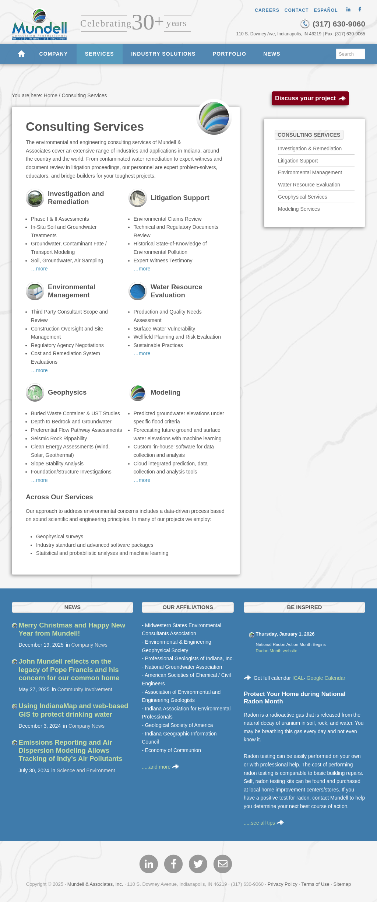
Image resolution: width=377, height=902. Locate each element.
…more (39, 269)
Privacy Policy (282, 884)
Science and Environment (86, 770)
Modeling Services (299, 209)
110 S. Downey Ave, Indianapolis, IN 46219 (278, 33)
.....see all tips (264, 823)
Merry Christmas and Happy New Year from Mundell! (72, 629)
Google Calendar (326, 678)
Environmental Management (310, 172)
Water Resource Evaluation (309, 185)
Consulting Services (309, 134)
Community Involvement (84, 689)
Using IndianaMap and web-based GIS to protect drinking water (73, 710)
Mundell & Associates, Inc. (95, 884)
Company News (89, 645)
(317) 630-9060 (332, 24)
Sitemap (342, 884)
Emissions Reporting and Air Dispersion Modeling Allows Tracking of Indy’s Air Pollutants (71, 750)
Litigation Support (298, 161)
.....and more (160, 767)
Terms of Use (315, 884)
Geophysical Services (302, 197)
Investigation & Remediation (310, 148)
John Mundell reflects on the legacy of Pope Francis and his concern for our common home (69, 669)
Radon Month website (276, 650)
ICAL (298, 678)
